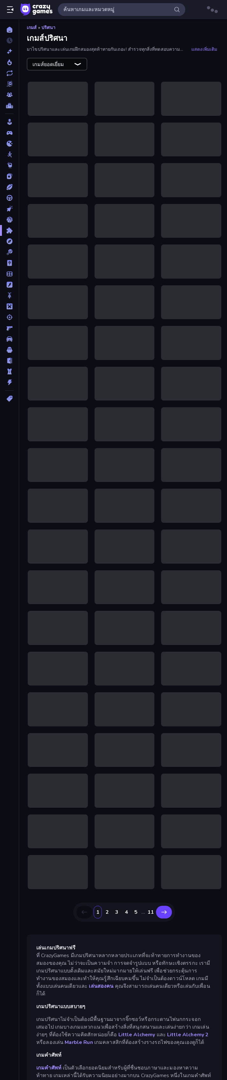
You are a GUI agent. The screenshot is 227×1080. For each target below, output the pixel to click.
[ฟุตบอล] (9, 273)
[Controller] (9, 132)
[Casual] (9, 121)
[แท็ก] (9, 398)
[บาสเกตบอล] (9, 219)
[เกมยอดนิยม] (9, 62)
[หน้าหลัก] (9, 29)
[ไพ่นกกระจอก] (9, 263)
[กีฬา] (9, 187)
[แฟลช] (9, 284)
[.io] (9, 143)
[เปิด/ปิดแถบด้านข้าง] (10, 9)
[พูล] (9, 252)
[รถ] (9, 339)
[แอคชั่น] (9, 382)
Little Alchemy (136, 1034)
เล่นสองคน (101, 986)
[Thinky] (9, 165)
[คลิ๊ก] (9, 208)
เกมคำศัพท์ (48, 1067)
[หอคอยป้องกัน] (9, 371)
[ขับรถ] (9, 197)
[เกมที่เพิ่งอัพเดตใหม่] (9, 73)
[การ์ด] (9, 176)
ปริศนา (48, 28)
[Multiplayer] (9, 94)
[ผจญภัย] (9, 241)
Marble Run (79, 1042)
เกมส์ (32, 28)
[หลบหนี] (9, 360)
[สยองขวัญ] (9, 349)
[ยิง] (9, 317)
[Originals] (9, 84)
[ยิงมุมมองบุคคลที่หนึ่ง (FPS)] (9, 328)
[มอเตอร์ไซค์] (9, 295)
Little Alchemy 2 (188, 1034)
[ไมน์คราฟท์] (9, 306)
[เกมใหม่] (9, 51)
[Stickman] (9, 154)
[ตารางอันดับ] (9, 105)
